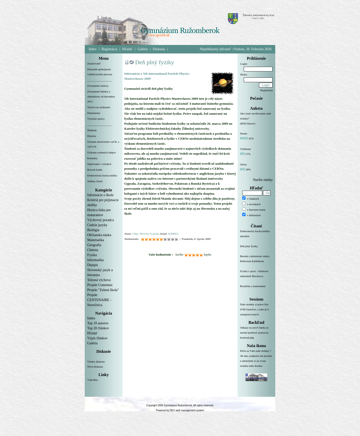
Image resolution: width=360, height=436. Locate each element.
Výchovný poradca (100, 220)
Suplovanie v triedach (99, 163)
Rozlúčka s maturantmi (256, 289)
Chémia (92, 250)
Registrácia (109, 49)
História (91, 135)
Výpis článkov (97, 338)
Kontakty (92, 158)
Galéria (143, 49)
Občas (243, 164)
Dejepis (92, 265)
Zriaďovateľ (94, 63)
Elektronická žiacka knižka (102, 175)
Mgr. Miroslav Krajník (146, 233)
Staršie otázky (263, 180)
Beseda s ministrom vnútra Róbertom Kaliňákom (256, 262)
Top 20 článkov (98, 328)
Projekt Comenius (99, 285)
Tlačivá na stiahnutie (98, 107)
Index (93, 49)
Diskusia (159, 49)
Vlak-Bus (92, 379)
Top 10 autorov (97, 323)
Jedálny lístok (94, 181)
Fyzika (92, 255)
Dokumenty (93, 112)
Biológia (93, 230)
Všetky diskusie (96, 361)
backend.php (247, 337)
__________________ (99, 79)
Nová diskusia (95, 366)
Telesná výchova (98, 280)
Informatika (95, 260)
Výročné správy (96, 118)
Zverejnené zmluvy (97, 85)
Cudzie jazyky (97, 225)
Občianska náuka (99, 235)
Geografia (94, 245)
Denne (243, 133)
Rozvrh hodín (94, 169)
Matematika (95, 240)
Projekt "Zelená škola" (103, 290)
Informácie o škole (100, 195)
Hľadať (127, 49)
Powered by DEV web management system (180, 410)
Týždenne (245, 148)
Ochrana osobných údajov (101, 152)
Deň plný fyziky (154, 62)
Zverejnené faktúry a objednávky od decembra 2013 (101, 96)
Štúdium (91, 130)
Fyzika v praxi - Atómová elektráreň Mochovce (256, 277)
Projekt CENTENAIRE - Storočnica (99, 300)
